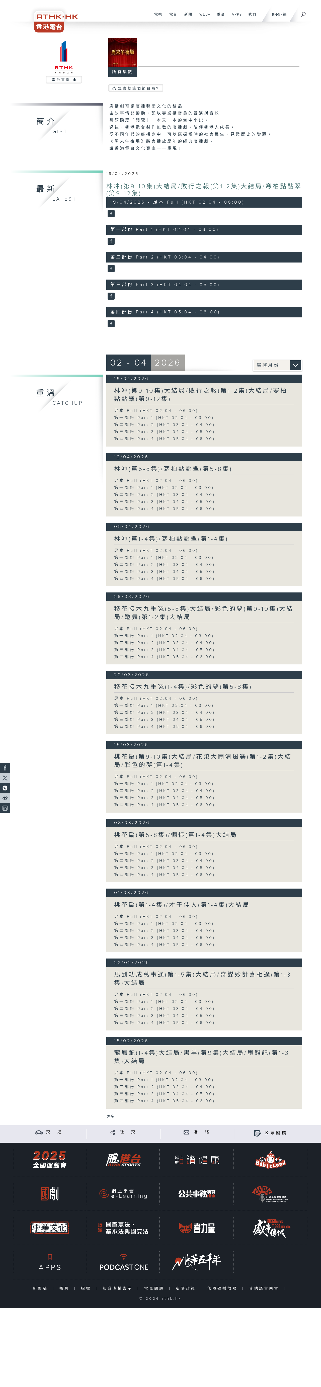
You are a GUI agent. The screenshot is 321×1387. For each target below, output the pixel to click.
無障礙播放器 (223, 1288)
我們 (250, 17)
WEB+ (203, 17)
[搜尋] (303, 13)
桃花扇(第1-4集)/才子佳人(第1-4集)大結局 (182, 905)
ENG (276, 15)
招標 (87, 1288)
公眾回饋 (276, 1133)
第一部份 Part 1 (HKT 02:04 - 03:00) (164, 417)
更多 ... (112, 1116)
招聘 (65, 1288)
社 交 (128, 1132)
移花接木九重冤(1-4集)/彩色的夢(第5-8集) (183, 686)
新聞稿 (41, 1288)
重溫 (219, 17)
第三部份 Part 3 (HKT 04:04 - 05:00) (164, 431)
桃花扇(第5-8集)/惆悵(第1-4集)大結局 (175, 835)
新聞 (186, 17)
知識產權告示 (119, 1288)
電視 (156, 17)
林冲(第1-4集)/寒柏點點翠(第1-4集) (171, 539)
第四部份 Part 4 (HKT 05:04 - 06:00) (164, 439)
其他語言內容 (265, 1288)
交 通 (54, 1132)
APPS (235, 17)
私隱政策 (187, 1288)
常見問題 (155, 1288)
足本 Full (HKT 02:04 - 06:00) (156, 410)
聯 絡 (202, 1132)
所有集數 (122, 72)
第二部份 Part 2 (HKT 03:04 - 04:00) (164, 424)
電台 (171, 17)
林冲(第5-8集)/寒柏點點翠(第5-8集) (173, 469)
